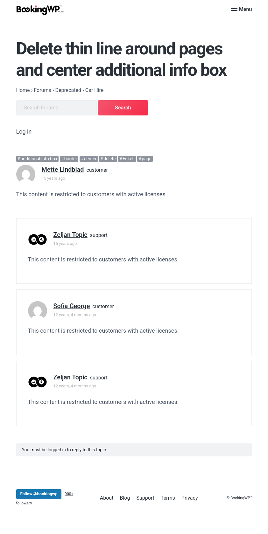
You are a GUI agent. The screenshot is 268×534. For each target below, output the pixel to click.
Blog (125, 498)
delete (109, 158)
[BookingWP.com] (40, 10)
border (70, 158)
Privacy (189, 498)
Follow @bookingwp (39, 493)
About (107, 498)
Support (145, 498)
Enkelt (129, 158)
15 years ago (53, 178)
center (90, 158)
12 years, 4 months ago (74, 314)
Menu (241, 9)
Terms (168, 498)
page (147, 158)
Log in (24, 131)
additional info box (39, 158)
